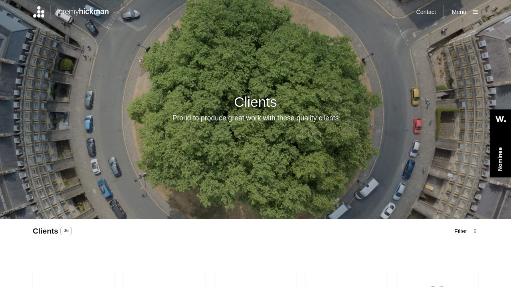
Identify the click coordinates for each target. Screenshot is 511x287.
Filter (460, 231)
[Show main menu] (465, 12)
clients (46, 231)
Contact (426, 12)
